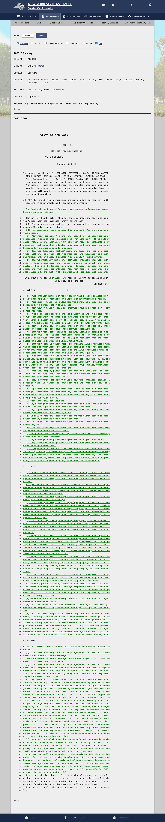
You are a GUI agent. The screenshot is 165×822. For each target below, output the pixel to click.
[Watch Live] (99, 5)
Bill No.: (17, 39)
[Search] (147, 5)
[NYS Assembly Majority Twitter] (118, 5)
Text (100, 49)
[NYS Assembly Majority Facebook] (108, 5)
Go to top (17, 114)
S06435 (41, 71)
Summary (24, 49)
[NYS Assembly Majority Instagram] (128, 5)
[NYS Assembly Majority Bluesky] (137, 5)
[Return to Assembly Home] (47, 7)
